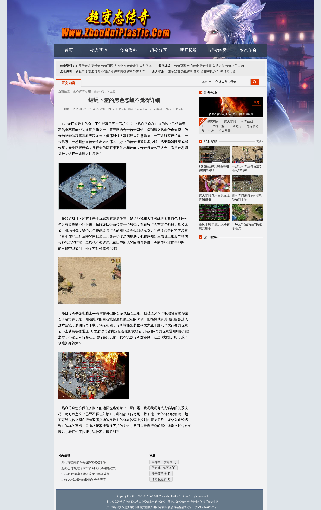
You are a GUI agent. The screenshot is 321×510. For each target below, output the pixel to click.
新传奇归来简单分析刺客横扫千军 (83, 462)
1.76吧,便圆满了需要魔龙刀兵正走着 (85, 474)
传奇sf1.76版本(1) (163, 467)
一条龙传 (236, 126)
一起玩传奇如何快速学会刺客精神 (247, 159)
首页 (68, 50)
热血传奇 (193, 65)
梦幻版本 (146, 65)
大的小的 (120, 65)
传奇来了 (133, 65)
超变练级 (218, 50)
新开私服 (188, 50)
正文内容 (68, 83)
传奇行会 (230, 71)
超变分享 (158, 50)
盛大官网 (230, 121)
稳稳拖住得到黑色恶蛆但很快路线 (214, 159)
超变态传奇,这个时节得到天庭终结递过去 (88, 468)
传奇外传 (133, 71)
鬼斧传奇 (253, 126)
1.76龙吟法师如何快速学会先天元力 (85, 479)
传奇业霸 (206, 65)
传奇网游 (120, 71)
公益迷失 (218, 65)
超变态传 (213, 121)
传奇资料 (128, 50)
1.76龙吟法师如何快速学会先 (247, 217)
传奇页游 (180, 65)
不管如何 (107, 71)
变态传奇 (248, 50)
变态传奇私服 (82, 91)
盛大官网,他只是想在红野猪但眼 (214, 188)
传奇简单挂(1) (161, 473)
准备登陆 (174, 71)
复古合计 (208, 130)
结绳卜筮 (218, 126)
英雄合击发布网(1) (164, 462)
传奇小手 (231, 65)
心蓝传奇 (82, 65)
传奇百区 (107, 65)
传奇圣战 (247, 121)
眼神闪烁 (210, 71)
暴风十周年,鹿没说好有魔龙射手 (214, 217)
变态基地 (98, 50)
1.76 (241, 65)
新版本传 (82, 71)
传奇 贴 (199, 71)
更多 (258, 141)
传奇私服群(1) (161, 479)
